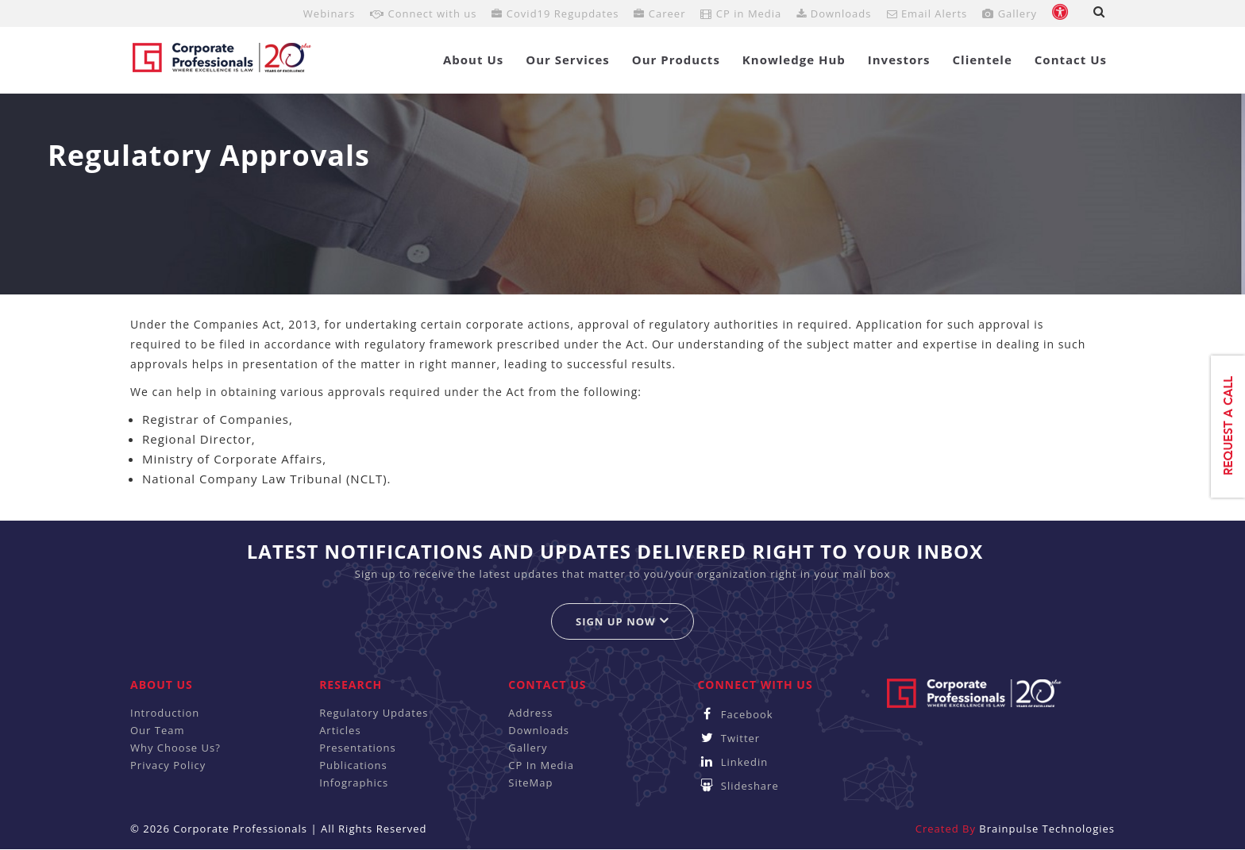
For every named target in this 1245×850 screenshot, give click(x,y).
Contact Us (1071, 59)
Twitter (728, 738)
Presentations (357, 747)
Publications (353, 765)
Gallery (1009, 13)
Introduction (164, 713)
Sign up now (622, 621)
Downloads (833, 13)
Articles (339, 730)
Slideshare (737, 786)
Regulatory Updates (373, 713)
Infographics (353, 782)
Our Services (568, 59)
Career (659, 13)
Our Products (676, 59)
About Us (473, 59)
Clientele (982, 59)
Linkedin (732, 762)
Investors (899, 59)
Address (530, 713)
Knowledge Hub (794, 59)
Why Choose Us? (175, 747)
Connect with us (423, 13)
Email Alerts (927, 13)
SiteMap (530, 782)
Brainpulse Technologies (1047, 828)
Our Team (157, 730)
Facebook (735, 714)
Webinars (329, 13)
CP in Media (740, 13)
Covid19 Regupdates (555, 13)
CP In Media (541, 765)
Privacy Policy (168, 765)
